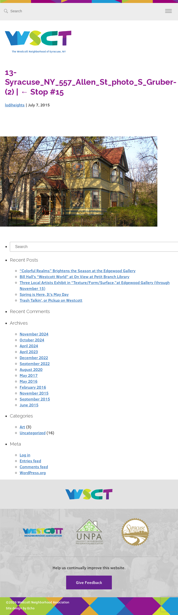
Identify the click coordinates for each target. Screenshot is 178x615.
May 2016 (28, 381)
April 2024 (29, 345)
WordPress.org (33, 472)
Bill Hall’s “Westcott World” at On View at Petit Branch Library (74, 276)
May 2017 (29, 375)
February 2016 (33, 387)
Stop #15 (42, 91)
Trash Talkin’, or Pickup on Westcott (51, 300)
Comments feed (34, 466)
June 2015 (29, 404)
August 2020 (31, 369)
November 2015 (34, 393)
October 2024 (32, 339)
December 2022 (34, 357)
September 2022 (35, 363)
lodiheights (15, 104)
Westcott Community (38, 38)
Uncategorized (32, 432)
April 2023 (29, 351)
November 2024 (34, 333)
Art (22, 426)
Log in (25, 454)
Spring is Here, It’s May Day (44, 294)
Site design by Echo (20, 608)
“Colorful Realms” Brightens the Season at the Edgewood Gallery (77, 270)
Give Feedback (89, 582)
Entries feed (30, 460)
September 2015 (35, 398)
